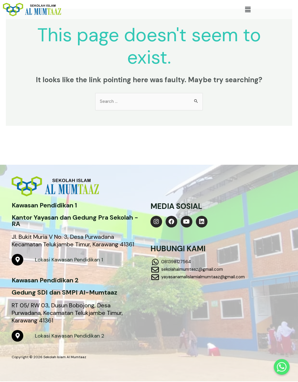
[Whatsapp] (282, 367)
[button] (248, 9)
